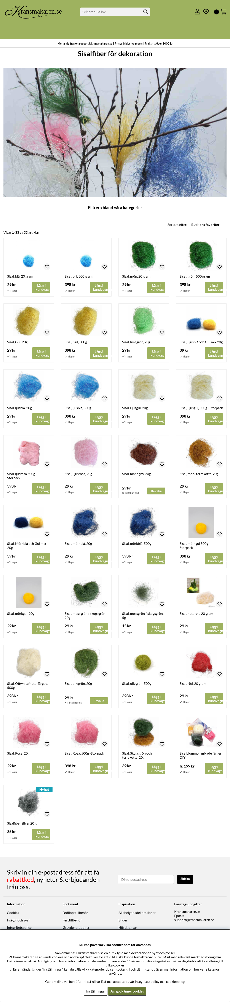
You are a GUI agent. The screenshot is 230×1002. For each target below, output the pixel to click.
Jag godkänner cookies (127, 991)
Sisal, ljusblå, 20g (19, 408)
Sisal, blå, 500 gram (79, 276)
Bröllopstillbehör (75, 914)
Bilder (122, 921)
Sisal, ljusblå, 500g (78, 408)
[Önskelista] (204, 12)
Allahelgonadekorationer (137, 914)
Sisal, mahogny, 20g (136, 474)
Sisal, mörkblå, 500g (136, 545)
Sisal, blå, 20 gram (20, 276)
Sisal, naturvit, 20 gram (196, 615)
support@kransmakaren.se (194, 921)
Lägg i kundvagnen (215, 771)
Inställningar (94, 991)
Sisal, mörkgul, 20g (20, 615)
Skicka (186, 880)
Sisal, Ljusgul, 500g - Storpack (201, 408)
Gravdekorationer (76, 929)
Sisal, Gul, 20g (17, 342)
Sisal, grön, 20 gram (136, 276)
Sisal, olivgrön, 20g (78, 685)
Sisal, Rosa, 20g (18, 755)
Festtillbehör (72, 921)
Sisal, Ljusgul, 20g (135, 408)
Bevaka (156, 492)
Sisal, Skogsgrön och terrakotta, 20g (137, 757)
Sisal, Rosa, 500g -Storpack (84, 755)
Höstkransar (127, 929)
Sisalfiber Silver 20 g (22, 825)
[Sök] (115, 12)
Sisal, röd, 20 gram (193, 685)
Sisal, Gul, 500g (76, 342)
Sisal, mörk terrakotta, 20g (199, 474)
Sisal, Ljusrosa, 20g (78, 474)
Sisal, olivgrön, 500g (136, 685)
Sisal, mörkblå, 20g (78, 545)
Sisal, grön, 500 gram (195, 276)
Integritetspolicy (19, 929)
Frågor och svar (18, 921)
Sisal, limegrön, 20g (136, 342)
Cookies (13, 914)
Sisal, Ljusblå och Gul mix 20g (201, 342)
